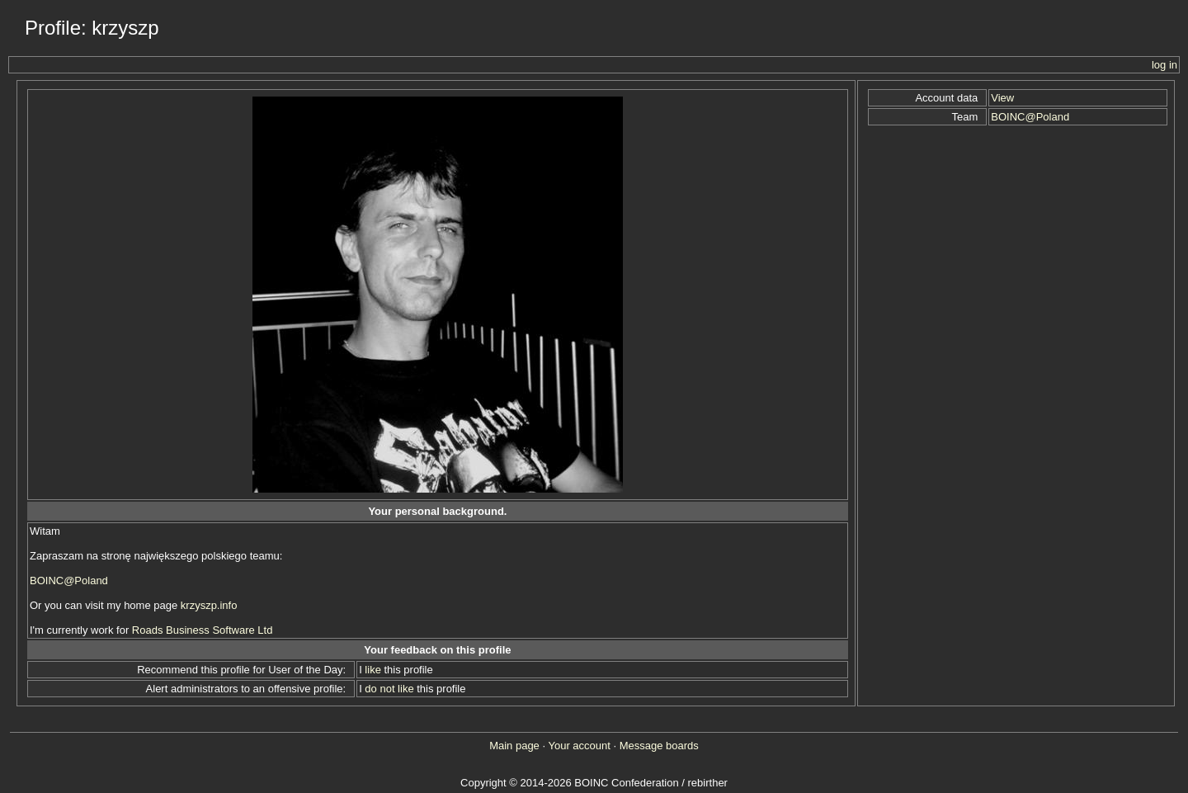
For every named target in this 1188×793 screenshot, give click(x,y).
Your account (579, 745)
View (1002, 98)
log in (1164, 65)
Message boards (659, 745)
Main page (514, 745)
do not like (389, 688)
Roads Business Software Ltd (202, 630)
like (373, 669)
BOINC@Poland (69, 580)
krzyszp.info (209, 605)
